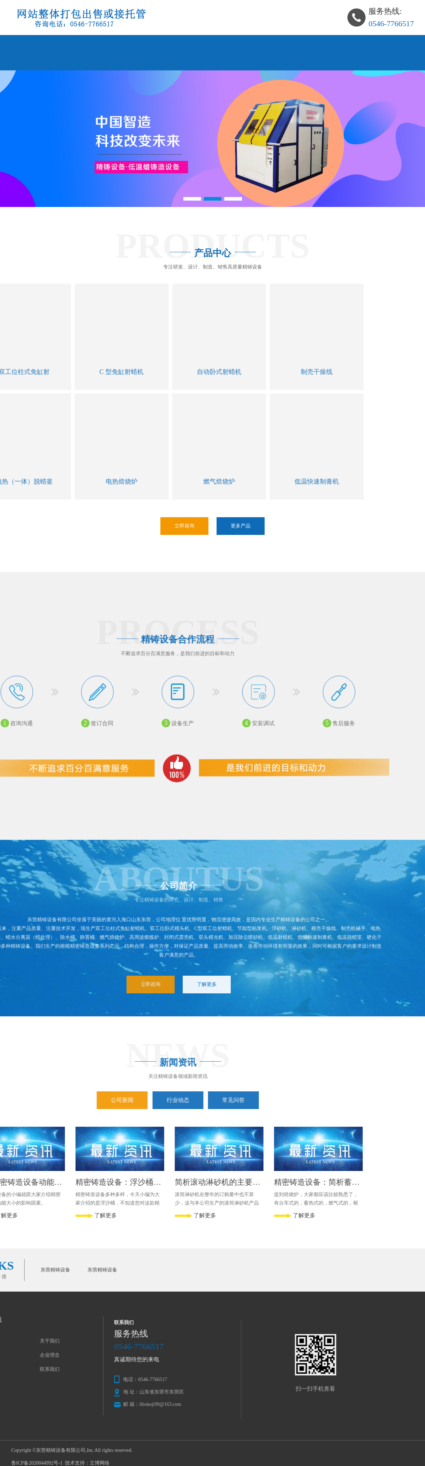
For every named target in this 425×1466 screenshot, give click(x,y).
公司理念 (248, 43)
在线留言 (45, 61)
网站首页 (45, 43)
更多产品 (240, 526)
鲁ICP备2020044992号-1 (37, 1463)
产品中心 (181, 43)
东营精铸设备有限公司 (60, 1450)
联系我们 (113, 61)
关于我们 (113, 43)
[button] (192, 199)
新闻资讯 (316, 43)
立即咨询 (184, 526)
